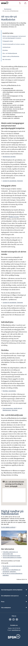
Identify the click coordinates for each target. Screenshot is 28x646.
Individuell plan (6, 47)
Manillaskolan (7, 9)
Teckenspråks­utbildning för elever (11, 555)
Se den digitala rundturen (8, 527)
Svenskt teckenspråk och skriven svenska (14, 44)
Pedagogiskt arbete (8, 41)
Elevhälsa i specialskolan (9, 391)
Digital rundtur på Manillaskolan (11, 56)
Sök (20, 3)
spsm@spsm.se (16, 630)
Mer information (7, 59)
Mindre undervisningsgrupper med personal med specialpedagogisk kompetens (14, 37)
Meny (25, 3)
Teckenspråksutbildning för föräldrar (12, 557)
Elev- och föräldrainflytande (10, 53)
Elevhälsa (5, 50)
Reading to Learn (14, 217)
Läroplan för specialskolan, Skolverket (13, 180)
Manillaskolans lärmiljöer (9, 156)
